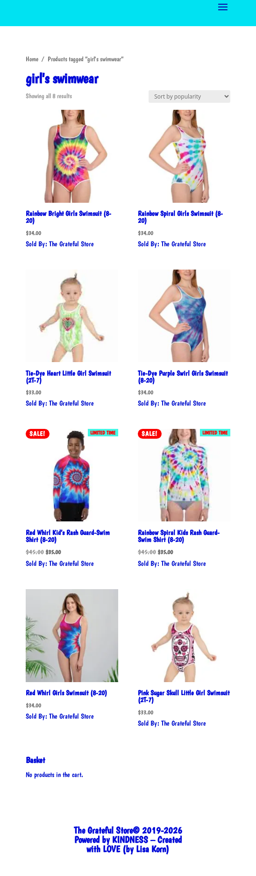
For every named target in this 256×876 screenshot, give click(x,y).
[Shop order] (189, 96)
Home (32, 59)
